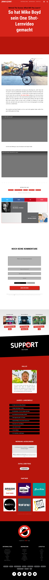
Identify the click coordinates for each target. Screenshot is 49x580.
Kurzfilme (7, 544)
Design (24, 543)
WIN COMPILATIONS (9, 302)
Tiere (42, 547)
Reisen (41, 541)
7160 (26, 529)
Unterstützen (17, 554)
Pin (30, 199)
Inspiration (24, 535)
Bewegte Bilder (24, 541)
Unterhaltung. (24, 1)
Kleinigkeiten (7, 541)
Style (42, 544)
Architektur (24, 539)
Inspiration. (32, 1)
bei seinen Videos (25, 95)
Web (41, 548)
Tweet (7, 199)
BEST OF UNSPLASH (24, 302)
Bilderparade (7, 537)
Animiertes (24, 537)
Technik (41, 545)
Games (7, 545)
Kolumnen (42, 539)
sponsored (37, 554)
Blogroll (6, 554)
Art (24, 540)
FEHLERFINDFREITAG (39, 302)
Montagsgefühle (7, 540)
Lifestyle (42, 535)
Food (42, 537)
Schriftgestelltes (24, 547)
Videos (24, 548)
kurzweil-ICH (24, 545)
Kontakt (24, 554)
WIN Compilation (7, 548)
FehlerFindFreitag (7, 539)
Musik (42, 540)
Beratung (43, 554)
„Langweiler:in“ (31, 435)
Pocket (41, 199)
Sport (42, 543)
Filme (7, 543)
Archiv (11, 554)
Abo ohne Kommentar (31, 271)
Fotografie (24, 544)
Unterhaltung (7, 535)
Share (18, 199)
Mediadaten (30, 554)
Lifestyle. (38, 1)
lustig (7, 547)
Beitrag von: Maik (24, 187)
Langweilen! (24, 456)
